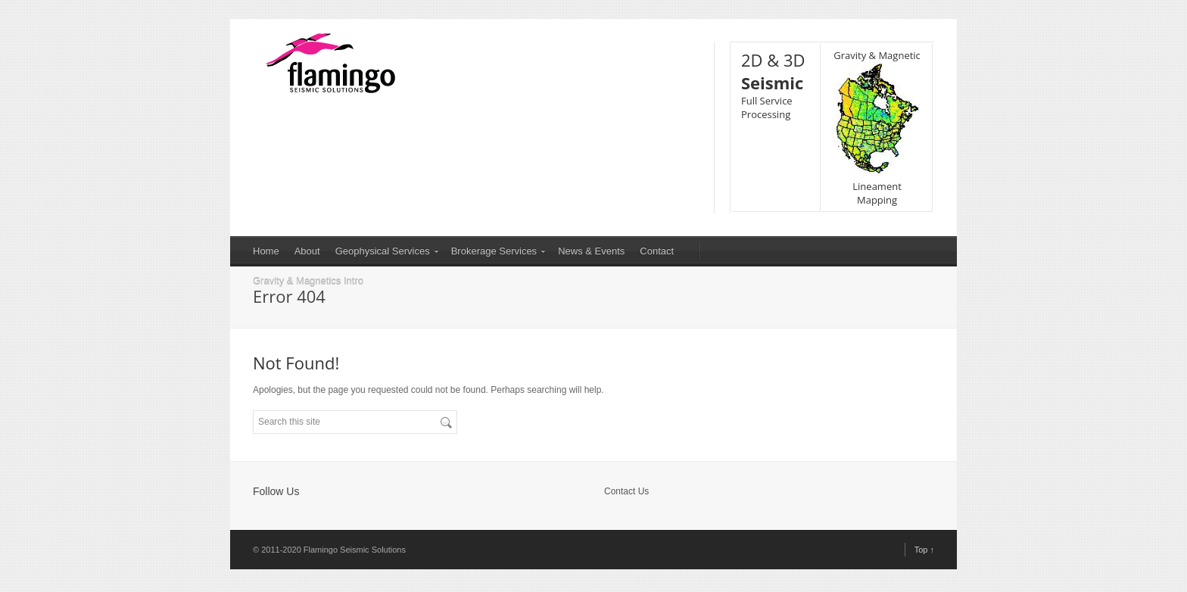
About (307, 251)
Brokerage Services (494, 251)
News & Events (591, 251)
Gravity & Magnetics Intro (308, 281)
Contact (657, 251)
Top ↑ (924, 549)
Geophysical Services (382, 251)
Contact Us (626, 491)
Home (266, 251)
